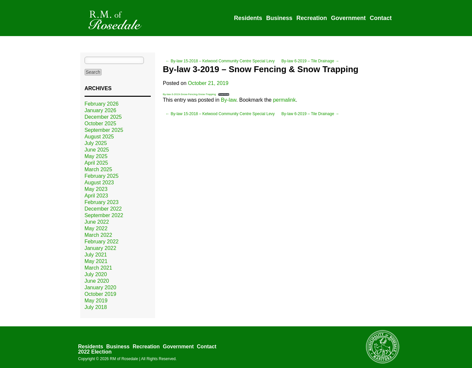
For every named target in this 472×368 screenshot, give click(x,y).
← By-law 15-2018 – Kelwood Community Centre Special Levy (220, 61)
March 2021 (98, 268)
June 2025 (97, 150)
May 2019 (96, 300)
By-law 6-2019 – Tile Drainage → (310, 61)
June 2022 (97, 222)
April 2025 (96, 163)
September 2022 (104, 215)
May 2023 (96, 189)
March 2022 (98, 235)
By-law (228, 100)
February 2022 (102, 241)
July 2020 (96, 274)
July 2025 (96, 143)
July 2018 (96, 307)
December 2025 (103, 117)
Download (224, 94)
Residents (248, 18)
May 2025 (96, 156)
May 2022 (96, 228)
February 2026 (102, 104)
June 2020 (97, 281)
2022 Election (94, 352)
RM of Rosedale (124, 359)
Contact (381, 18)
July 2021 (96, 254)
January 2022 (100, 248)
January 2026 (100, 110)
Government (348, 18)
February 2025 (102, 176)
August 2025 (99, 136)
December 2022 (103, 209)
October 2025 (100, 123)
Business (279, 18)
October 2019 (100, 294)
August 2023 (99, 182)
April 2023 (96, 195)
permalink (284, 100)
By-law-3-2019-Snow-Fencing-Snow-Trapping (189, 94)
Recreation (311, 18)
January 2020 (100, 287)
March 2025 (98, 169)
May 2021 (96, 261)
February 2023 (102, 202)
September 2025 (104, 130)
